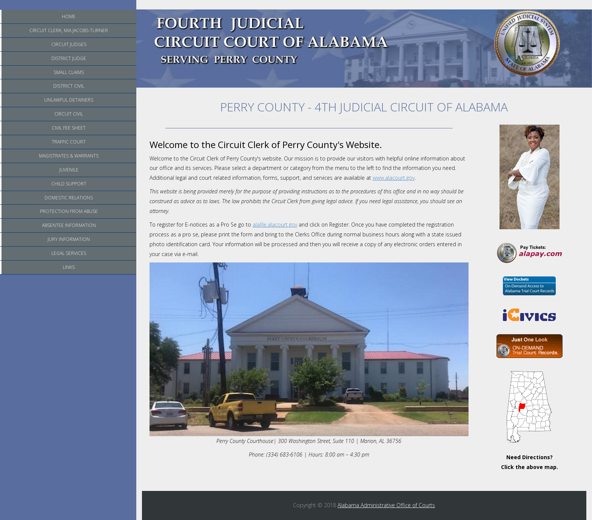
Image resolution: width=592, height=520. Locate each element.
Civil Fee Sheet (69, 128)
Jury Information (69, 239)
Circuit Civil (68, 114)
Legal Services (68, 253)
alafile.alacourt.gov (275, 224)
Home (69, 16)
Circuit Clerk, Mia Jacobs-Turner (68, 30)
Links (69, 267)
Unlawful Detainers (68, 100)
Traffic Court (69, 142)
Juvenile (69, 170)
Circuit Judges (68, 44)
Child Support (68, 184)
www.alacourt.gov (394, 177)
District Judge (68, 58)
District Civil (68, 86)
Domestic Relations (69, 197)
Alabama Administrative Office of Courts (386, 505)
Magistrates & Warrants (69, 156)
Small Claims (69, 72)
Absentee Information (69, 225)
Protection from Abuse (69, 211)
